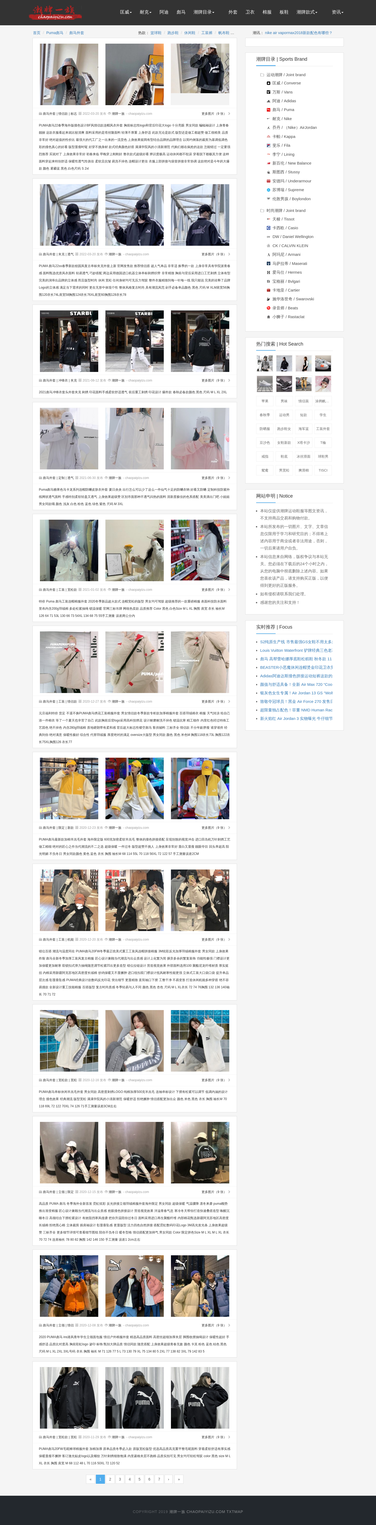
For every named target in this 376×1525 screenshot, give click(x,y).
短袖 (304, 363)
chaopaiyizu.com (205, 1512)
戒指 (264, 456)
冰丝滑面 (303, 456)
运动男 (284, 415)
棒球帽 (323, 384)
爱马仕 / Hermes (284, 272)
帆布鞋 (224, 33)
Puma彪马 (55, 33)
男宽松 (284, 470)
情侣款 (63, 114)
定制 (61, 478)
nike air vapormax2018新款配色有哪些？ (299, 33)
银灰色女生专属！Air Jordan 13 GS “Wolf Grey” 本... (306, 693)
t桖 (323, 443)
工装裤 (206, 33)
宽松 (74, 1080)
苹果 (264, 401)
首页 (36, 33)
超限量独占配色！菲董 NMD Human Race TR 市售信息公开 (313, 710)
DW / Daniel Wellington (290, 236)
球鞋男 (323, 456)
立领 (61, 1192)
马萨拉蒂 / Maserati (287, 263)
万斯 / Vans (280, 92)
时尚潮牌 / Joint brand (283, 210)
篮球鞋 (156, 33)
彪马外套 (76, 33)
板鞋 (284, 12)
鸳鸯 (264, 470)
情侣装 (304, 401)
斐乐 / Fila (278, 145)
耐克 (146, 12)
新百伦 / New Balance (289, 163)
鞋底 (284, 456)
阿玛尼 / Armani (283, 254)
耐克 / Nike (279, 118)
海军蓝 (304, 429)
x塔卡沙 (303, 443)
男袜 (284, 401)
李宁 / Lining (281, 154)
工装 (61, 590)
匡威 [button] (126, 12)
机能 (70, 939)
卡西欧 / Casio (282, 228)
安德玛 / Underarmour (289, 181)
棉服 (267, 12)
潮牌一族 (118, 114)
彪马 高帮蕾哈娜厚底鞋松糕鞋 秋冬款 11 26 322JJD (306, 659)
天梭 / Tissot (280, 219)
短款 (303, 415)
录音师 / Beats (282, 308)
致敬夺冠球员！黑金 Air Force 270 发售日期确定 (303, 701)
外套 (233, 12)
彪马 (181, 12)
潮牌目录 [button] (204, 12)
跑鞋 (284, 384)
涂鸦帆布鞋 (323, 401)
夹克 (61, 254)
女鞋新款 (284, 443)
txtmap (235, 1512)
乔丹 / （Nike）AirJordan (292, 127)
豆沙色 (265, 443)
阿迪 (164, 12)
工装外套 (323, 429)
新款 (70, 828)
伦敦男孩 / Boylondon (289, 198)
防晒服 (265, 429)
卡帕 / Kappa (281, 136)
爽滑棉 (304, 470)
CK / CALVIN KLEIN (287, 245)
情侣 (70, 1325)
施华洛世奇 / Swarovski (290, 299)
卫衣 (250, 12)
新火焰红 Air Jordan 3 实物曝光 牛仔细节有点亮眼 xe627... (312, 718)
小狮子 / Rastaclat (285, 316)
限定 (61, 828)
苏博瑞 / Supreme (285, 189)
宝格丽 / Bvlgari (283, 281)
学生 (323, 415)
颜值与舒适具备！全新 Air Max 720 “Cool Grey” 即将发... (310, 684)
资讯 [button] (338, 12)
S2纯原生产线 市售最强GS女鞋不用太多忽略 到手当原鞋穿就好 (316, 641)
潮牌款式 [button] (307, 12)
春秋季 (265, 415)
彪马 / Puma (280, 109)
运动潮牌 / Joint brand (283, 74)
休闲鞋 (189, 33)
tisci (323, 470)
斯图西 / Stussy (283, 172)
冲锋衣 (63, 380)
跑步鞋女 (284, 429)
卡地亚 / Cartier (283, 290)
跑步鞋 (173, 33)
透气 (70, 254)
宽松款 (72, 590)
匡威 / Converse (284, 83)
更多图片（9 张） (216, 114)
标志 (74, 114)
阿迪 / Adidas (281, 101)
